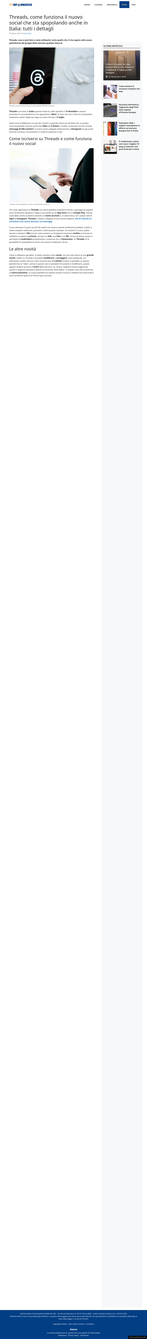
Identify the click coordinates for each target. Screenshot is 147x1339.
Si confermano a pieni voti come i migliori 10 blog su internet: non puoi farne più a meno (129, 145)
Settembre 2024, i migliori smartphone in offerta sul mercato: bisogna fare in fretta (129, 127)
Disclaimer (84, 1335)
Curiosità (98, 4)
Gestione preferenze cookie (137, 1337)
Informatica (112, 4)
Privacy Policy (73, 1335)
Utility (124, 4)
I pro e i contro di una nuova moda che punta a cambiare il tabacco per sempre (120, 68)
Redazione (62, 1335)
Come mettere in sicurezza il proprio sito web (129, 89)
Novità (87, 4)
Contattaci (90, 1324)
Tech (134, 4)
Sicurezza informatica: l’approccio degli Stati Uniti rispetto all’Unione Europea (129, 108)
